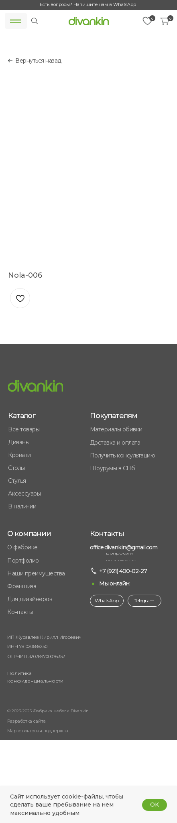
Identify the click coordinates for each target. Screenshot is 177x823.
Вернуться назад (38, 60)
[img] (89, 21)
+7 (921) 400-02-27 (123, 571)
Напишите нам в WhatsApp (104, 4)
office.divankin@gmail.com (123, 547)
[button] (48, 586)
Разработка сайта (26, 721)
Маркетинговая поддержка (37, 731)
